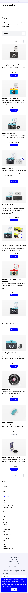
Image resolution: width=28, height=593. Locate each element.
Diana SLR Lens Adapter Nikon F (11, 457)
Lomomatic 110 (6, 496)
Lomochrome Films (7, 531)
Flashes (4, 546)
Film (4, 513)
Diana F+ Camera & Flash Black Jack (12, 62)
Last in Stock (6, 538)
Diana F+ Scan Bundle (8, 204)
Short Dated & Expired (8, 534)
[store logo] (14, 5)
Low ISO (5, 532)
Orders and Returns (14, 567)
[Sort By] (18, 41)
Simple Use (5, 493)
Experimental (6, 488)
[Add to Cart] (14, 75)
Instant (3, 510)
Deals (3, 537)
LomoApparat (6, 484)
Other (3, 543)
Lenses (3, 499)
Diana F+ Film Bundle (7, 168)
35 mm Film (5, 522)
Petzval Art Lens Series (8, 505)
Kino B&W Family (6, 529)
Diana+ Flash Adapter (8, 422)
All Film (4, 521)
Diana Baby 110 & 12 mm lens (10, 353)
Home (3, 13)
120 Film (5, 524)
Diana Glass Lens (6, 389)
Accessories (6, 494)
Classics (5, 486)
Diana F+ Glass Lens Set (8, 133)
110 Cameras (6, 489)
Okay (14, 589)
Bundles (5, 540)
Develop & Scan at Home (8, 548)
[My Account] (20, 8)
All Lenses (5, 500)
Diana (4, 491)
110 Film (5, 526)
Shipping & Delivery (14, 561)
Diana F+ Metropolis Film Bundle (11, 243)
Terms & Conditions (14, 557)
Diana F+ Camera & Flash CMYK (10, 98)
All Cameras (5, 483)
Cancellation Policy (14, 563)
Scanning (5, 527)
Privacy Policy (14, 559)
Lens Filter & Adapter (8, 507)
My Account (14, 565)
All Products (6, 516)
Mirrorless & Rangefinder (8, 504)
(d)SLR (4, 502)
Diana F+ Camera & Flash (9, 318)
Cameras (8, 13)
